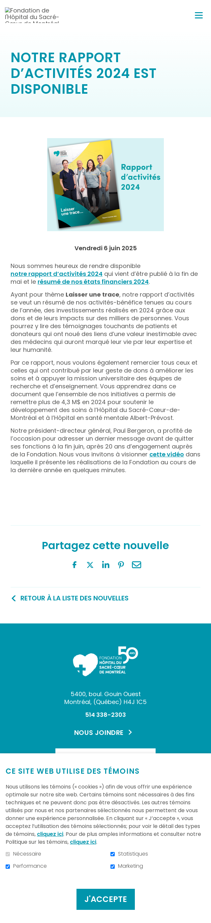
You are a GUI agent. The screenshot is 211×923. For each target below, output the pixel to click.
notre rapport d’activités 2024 (57, 274)
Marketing (130, 866)
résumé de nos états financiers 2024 (93, 282)
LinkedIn (105, 565)
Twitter (90, 565)
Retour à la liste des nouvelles (74, 598)
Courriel (136, 565)
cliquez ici (50, 834)
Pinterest (121, 565)
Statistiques (133, 854)
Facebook (74, 565)
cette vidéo (166, 454)
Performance (30, 866)
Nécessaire (27, 854)
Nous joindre (99, 733)
